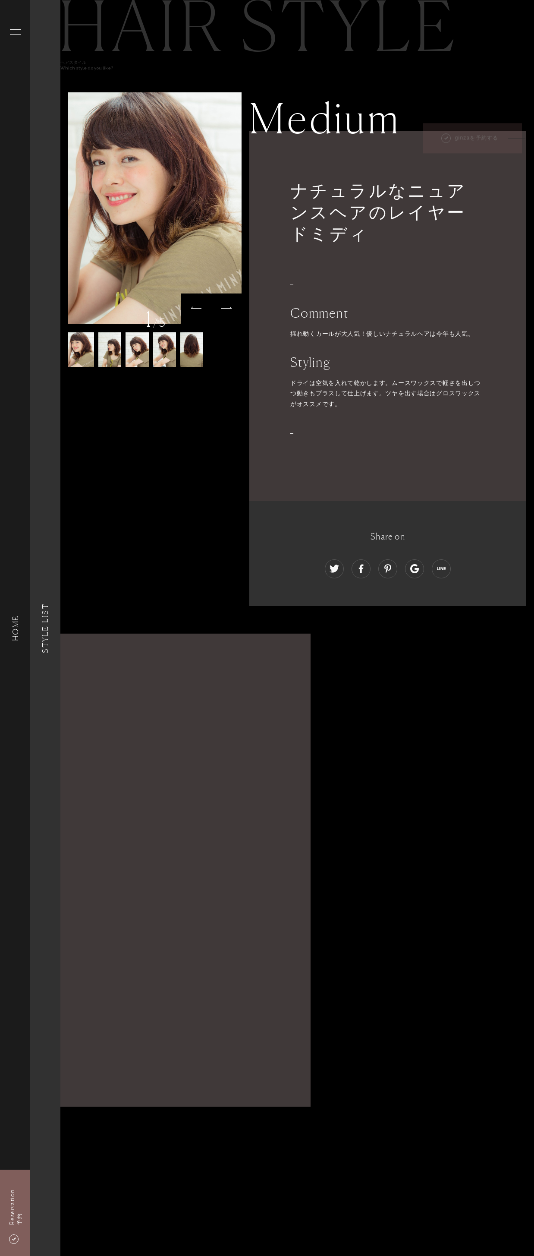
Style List (45, 628)
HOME (15, 628)
